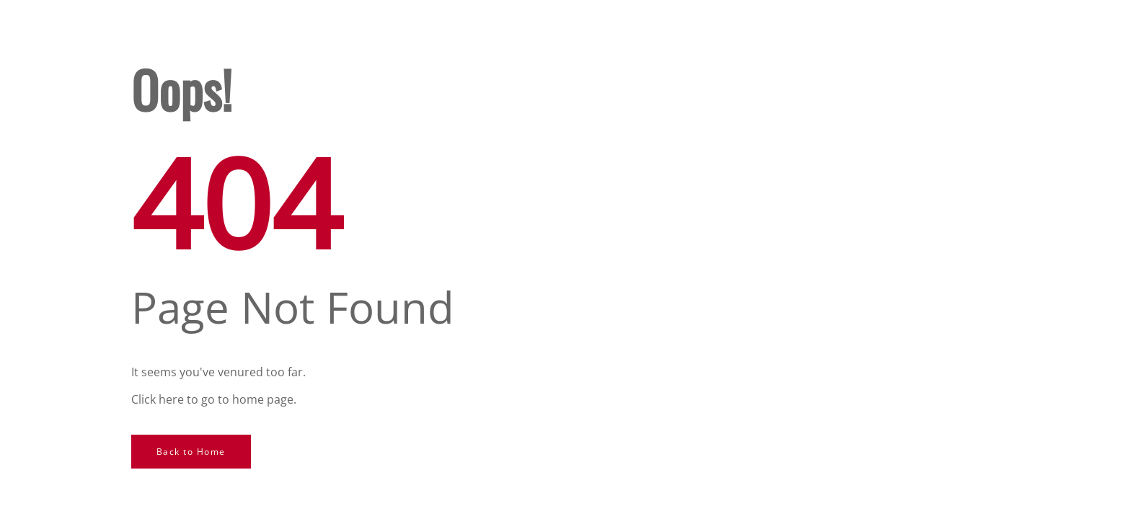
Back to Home (191, 451)
